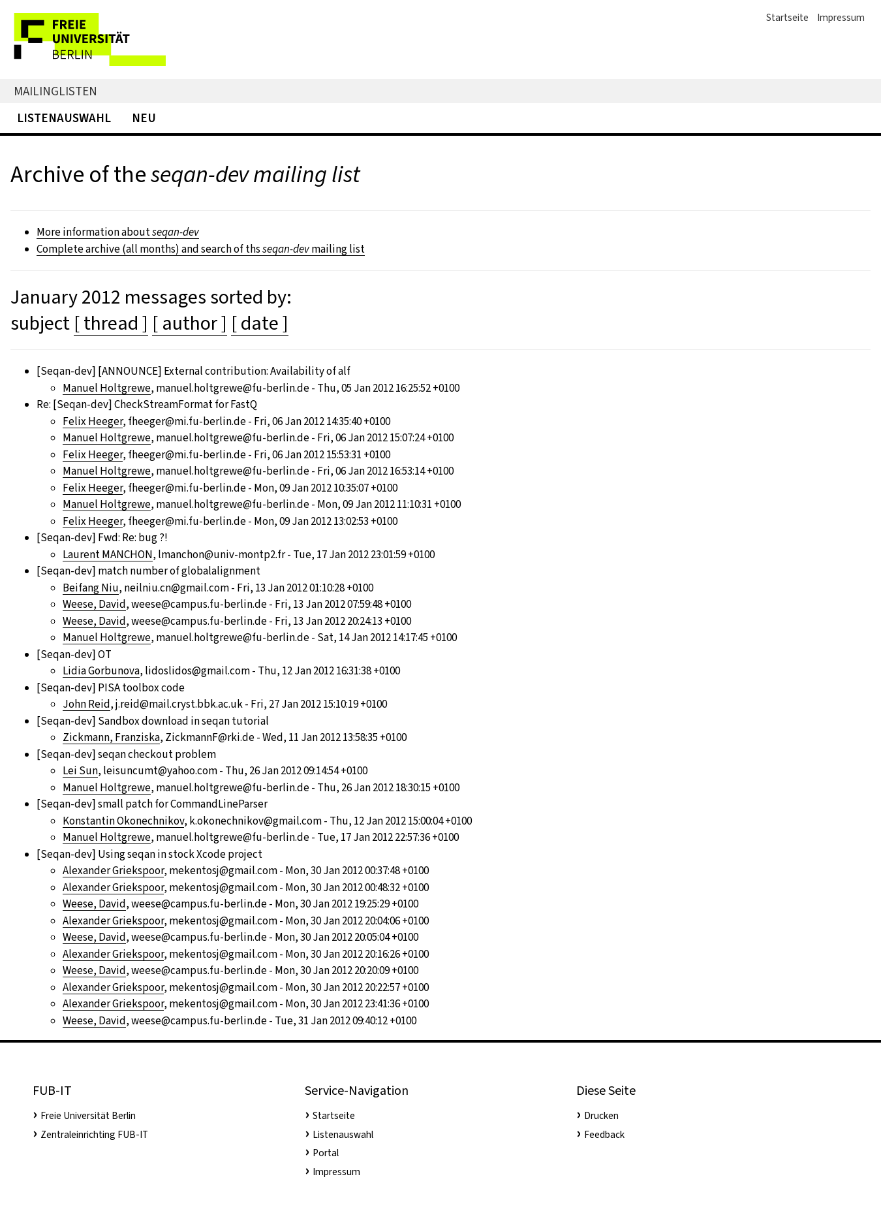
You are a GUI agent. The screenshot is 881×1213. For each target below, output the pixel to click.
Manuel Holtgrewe (107, 388)
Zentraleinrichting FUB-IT (94, 1134)
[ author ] (189, 323)
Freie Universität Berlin (88, 1115)
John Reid (86, 704)
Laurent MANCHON (108, 554)
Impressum (841, 17)
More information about (118, 232)
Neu (144, 118)
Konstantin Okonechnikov (123, 820)
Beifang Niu (91, 587)
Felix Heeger (93, 421)
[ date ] (259, 323)
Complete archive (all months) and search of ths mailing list (201, 249)
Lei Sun (80, 770)
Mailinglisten (55, 91)
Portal (326, 1152)
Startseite (787, 17)
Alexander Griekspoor (113, 870)
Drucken (601, 1115)
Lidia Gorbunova (101, 670)
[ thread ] (111, 323)
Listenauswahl (64, 118)
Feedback (604, 1134)
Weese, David (94, 604)
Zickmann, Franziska (111, 737)
